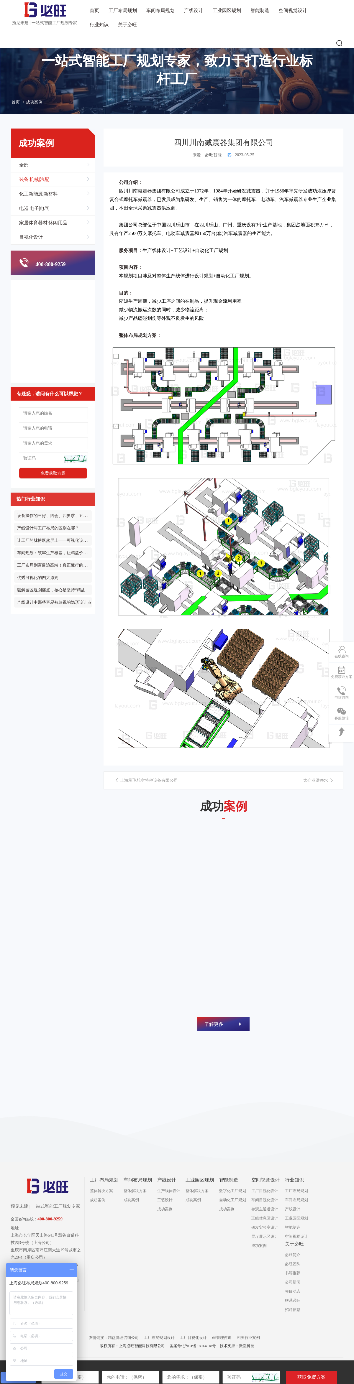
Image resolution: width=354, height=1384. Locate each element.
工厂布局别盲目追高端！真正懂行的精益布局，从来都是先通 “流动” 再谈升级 (88, 565)
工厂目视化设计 (264, 1191)
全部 (54, 165)
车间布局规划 (160, 10)
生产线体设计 (156, 250)
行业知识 (99, 24)
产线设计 (193, 10)
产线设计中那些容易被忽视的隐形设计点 (54, 602)
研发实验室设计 (264, 1227)
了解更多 (223, 1024)
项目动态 (292, 1291)
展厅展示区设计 (264, 1236)
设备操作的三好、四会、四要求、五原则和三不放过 (64, 516)
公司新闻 (292, 1282)
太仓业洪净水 (318, 780)
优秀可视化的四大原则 (37, 577)
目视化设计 (54, 237)
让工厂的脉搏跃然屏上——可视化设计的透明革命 (62, 540)
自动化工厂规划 (211, 250)
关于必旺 (127, 24)
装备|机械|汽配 (54, 179)
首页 (94, 10)
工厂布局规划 (123, 10)
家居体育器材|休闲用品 (54, 223)
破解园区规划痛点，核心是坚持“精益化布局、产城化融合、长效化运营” (83, 590)
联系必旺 (292, 1300)
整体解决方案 (101, 1191)
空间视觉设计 (293, 10)
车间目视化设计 (264, 1200)
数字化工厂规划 (232, 1191)
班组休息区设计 (264, 1218)
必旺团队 (292, 1264)
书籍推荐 (292, 1273)
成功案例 (97, 1200)
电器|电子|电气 (54, 208)
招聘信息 (292, 1309)
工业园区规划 (227, 10)
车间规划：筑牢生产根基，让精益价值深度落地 (60, 553)
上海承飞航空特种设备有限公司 (146, 780)
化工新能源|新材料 (54, 194)
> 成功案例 (32, 102)
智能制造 (259, 10)
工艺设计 (165, 1200)
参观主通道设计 (264, 1209)
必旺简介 (292, 1255)
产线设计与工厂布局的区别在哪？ (48, 528)
